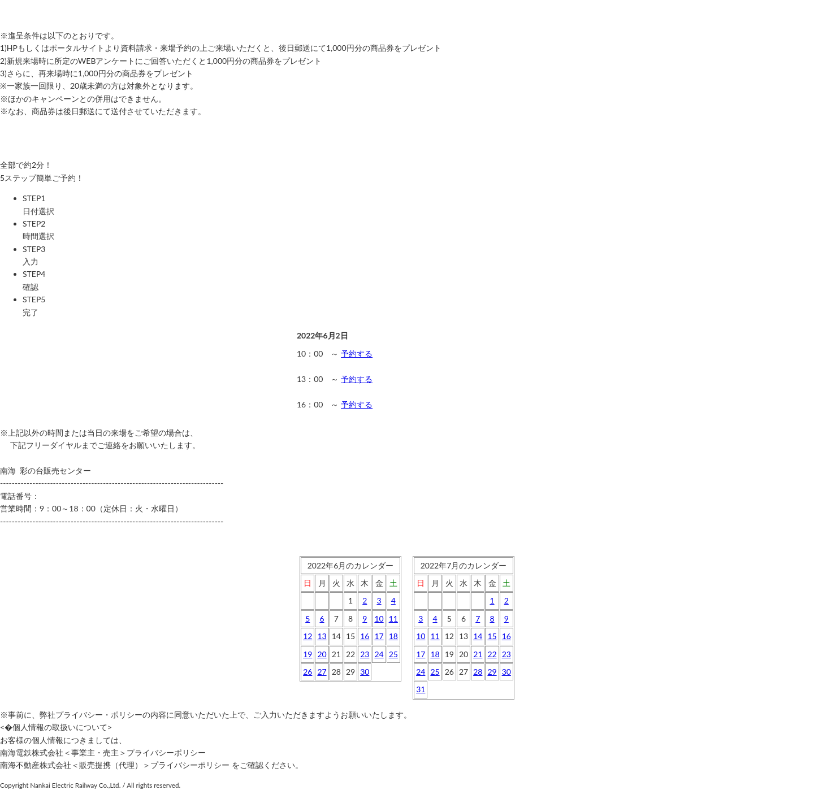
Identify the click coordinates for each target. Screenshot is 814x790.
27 (321, 671)
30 (364, 671)
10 (378, 618)
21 (477, 654)
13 (321, 636)
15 (491, 636)
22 (491, 654)
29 (491, 671)
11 (393, 618)
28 (477, 671)
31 (420, 689)
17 (378, 636)
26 (307, 671)
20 (321, 654)
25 (393, 654)
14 (477, 636)
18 (393, 636)
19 (307, 654)
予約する (357, 353)
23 (364, 654)
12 (307, 636)
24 (378, 654)
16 (364, 636)
